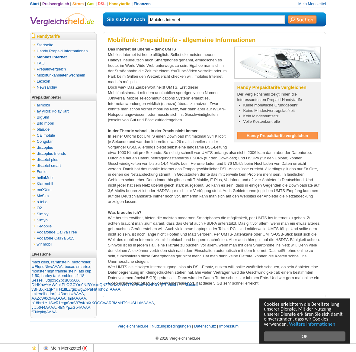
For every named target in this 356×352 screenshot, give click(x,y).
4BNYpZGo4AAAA (74, 307)
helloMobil (46, 177)
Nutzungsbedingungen (171, 326)
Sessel (37, 280)
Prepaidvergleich (51, 69)
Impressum (229, 326)
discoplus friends (51, 153)
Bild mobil (45, 123)
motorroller (81, 262)
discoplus (45, 147)
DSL (102, 4)
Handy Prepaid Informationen (62, 51)
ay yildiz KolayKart (53, 111)
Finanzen (142, 4)
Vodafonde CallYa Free (57, 232)
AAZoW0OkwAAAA (49, 298)
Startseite (45, 45)
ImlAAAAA (77, 298)
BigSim (43, 117)
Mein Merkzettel (312, 4)
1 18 (80, 275)
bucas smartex (77, 266)
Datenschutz (205, 326)
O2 (39, 208)
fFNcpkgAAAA (44, 312)
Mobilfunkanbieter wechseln (61, 75)
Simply (43, 214)
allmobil (43, 105)
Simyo (42, 220)
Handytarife (119, 4)
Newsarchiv (47, 87)
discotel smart (49, 165)
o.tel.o (42, 202)
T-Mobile (44, 226)
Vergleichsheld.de (133, 326)
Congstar (45, 141)
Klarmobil (45, 183)
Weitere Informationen (314, 324)
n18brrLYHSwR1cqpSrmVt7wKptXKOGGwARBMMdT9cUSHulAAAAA (93, 303)
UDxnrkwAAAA (71, 294)
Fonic (42, 171)
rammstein (60, 262)
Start (34, 4)
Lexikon (43, 81)
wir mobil (44, 244)
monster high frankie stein (54, 271)
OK (305, 336)
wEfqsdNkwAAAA (47, 266)
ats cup (85, 271)
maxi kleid (40, 262)
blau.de (43, 129)
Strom (78, 4)
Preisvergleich (55, 4)
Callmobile (46, 135)
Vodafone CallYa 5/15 (56, 238)
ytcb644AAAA (44, 307)
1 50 (35, 275)
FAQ (41, 63)
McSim (43, 196)
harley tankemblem (58, 275)
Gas (91, 4)
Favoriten (34, 348)
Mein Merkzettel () (69, 348)
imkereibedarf (44, 294)
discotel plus (48, 159)
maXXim (44, 189)
